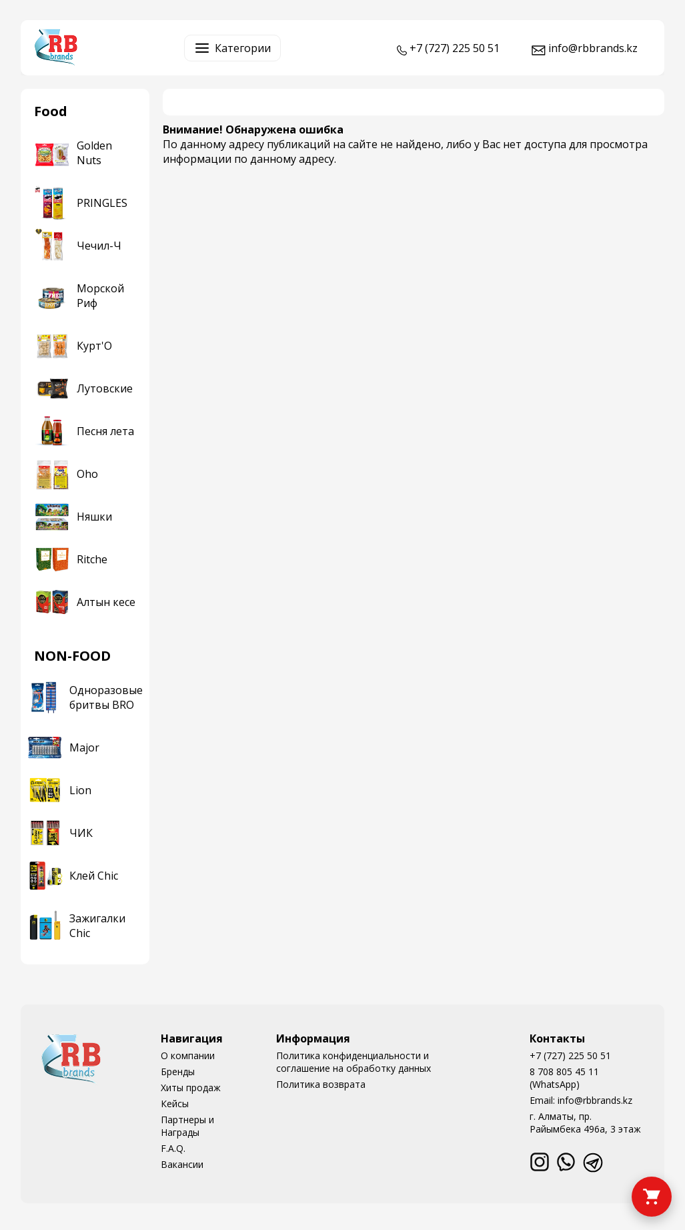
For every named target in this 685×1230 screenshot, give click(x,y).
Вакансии (182, 1164)
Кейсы (175, 1103)
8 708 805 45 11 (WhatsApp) (564, 1078)
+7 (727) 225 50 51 (570, 1055)
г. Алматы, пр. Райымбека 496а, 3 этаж (585, 1122)
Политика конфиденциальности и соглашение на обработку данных (353, 1061)
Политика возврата (321, 1084)
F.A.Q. (173, 1148)
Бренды (178, 1071)
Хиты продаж (191, 1087)
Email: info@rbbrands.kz (581, 1100)
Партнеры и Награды (187, 1126)
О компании (188, 1055)
